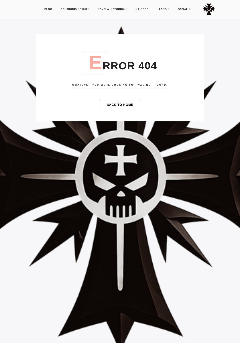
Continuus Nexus (75, 9)
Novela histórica (112, 9)
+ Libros (143, 9)
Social (183, 9)
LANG (164, 9)
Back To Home (120, 105)
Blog (48, 9)
